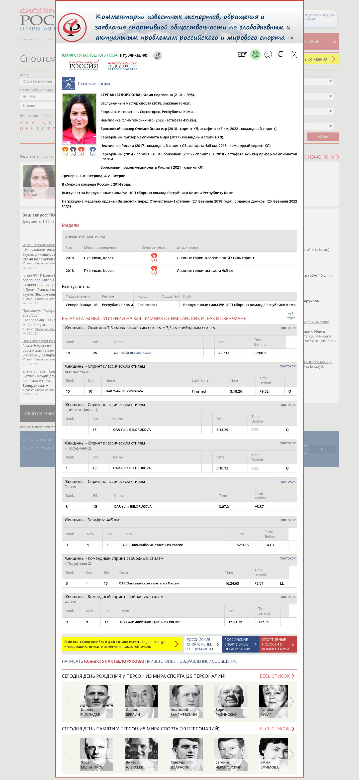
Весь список (275, 678)
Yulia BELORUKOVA (136, 355)
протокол (288, 330)
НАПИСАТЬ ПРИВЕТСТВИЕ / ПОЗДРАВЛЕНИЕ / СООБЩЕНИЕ (150, 664)
